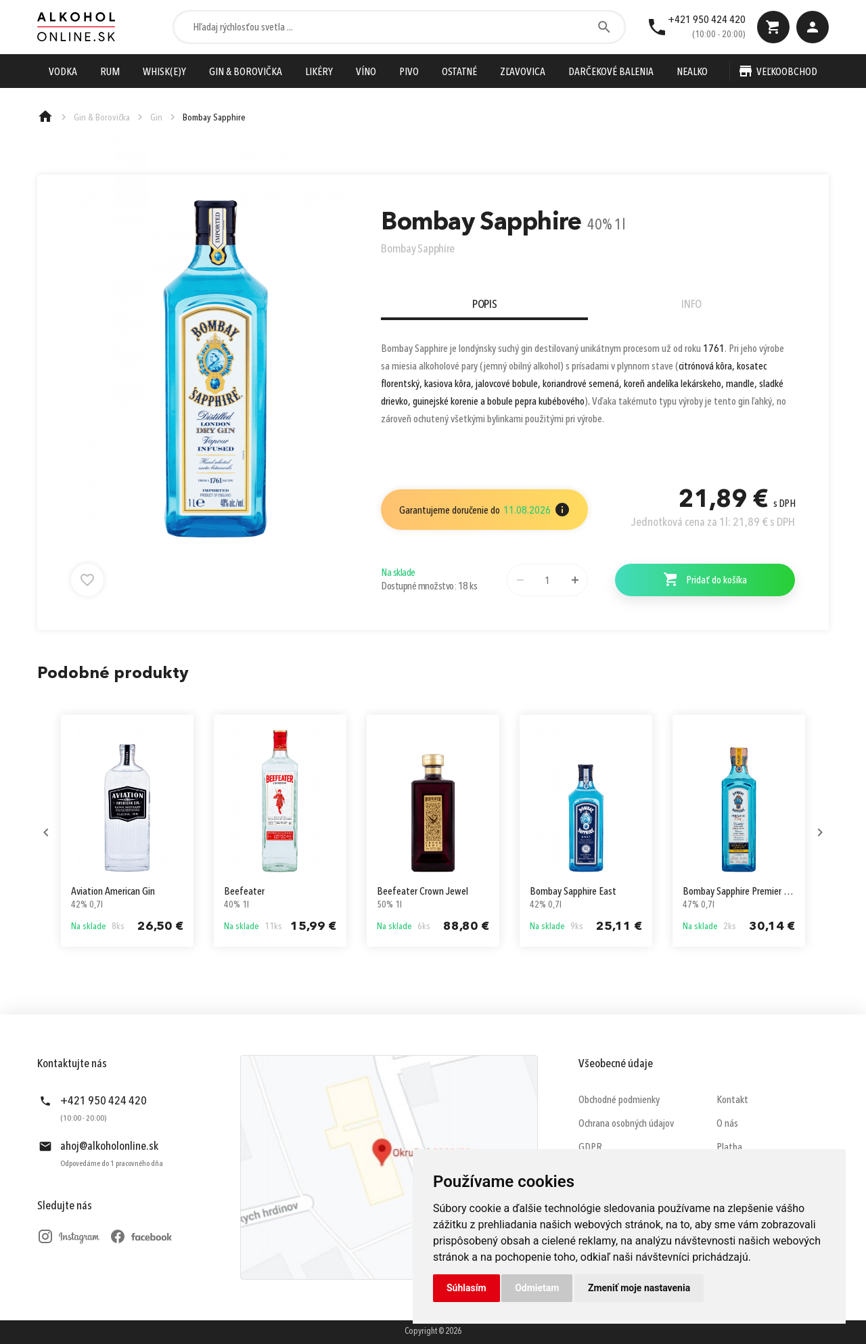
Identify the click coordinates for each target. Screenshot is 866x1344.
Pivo (409, 72)
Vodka (63, 72)
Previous (46, 832)
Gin (156, 117)
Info (691, 304)
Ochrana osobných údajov (626, 1124)
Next (820, 832)
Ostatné (459, 72)
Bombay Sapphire (418, 249)
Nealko (692, 72)
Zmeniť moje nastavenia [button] (639, 1287)
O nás (727, 1124)
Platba (729, 1147)
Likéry (319, 72)
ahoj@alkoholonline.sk (109, 1146)
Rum (110, 72)
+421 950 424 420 (707, 20)
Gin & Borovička (245, 72)
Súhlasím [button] (466, 1287)
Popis (484, 304)
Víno (366, 72)
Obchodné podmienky (619, 1100)
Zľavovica (522, 72)
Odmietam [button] (537, 1287)
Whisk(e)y (164, 72)
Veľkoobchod (786, 72)
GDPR (590, 1147)
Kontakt (732, 1100)
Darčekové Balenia (611, 72)
